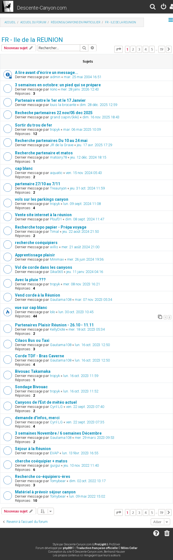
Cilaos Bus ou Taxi (32, 340)
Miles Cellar (129, 548)
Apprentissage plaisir (35, 255)
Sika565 (56, 272)
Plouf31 (56, 219)
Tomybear (58, 481)
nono (53, 89)
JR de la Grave (61, 145)
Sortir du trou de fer (33, 125)
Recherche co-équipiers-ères (42, 476)
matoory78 (58, 157)
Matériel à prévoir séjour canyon (45, 492)
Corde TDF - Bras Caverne (39, 356)
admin (55, 77)
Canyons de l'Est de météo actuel (46, 402)
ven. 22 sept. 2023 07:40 (85, 407)
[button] (118, 49)
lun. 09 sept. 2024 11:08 (82, 204)
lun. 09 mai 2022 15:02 (87, 496)
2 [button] (133, 49)
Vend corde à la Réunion (37, 295)
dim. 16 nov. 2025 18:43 (100, 117)
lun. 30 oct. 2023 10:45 (75, 312)
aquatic (56, 173)
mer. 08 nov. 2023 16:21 (81, 284)
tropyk (55, 129)
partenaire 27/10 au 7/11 (37, 184)
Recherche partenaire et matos (44, 153)
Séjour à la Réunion (33, 448)
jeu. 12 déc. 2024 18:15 (88, 157)
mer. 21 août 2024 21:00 (80, 247)
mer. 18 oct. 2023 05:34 (87, 329)
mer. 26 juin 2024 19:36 (85, 259)
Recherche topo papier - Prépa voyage (50, 227)
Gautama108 (60, 299)
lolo (52, 312)
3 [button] (139, 49)
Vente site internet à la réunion (43, 215)
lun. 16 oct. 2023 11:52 (80, 391)
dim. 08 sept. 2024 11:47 (84, 219)
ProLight (100, 544)
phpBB (67, 548)
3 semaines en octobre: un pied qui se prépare (58, 85)
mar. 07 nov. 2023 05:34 (93, 299)
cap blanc (24, 168)
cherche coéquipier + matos (41, 461)
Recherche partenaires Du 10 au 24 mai (51, 140)
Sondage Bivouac (31, 387)
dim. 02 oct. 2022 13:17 (87, 481)
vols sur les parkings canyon (41, 199)
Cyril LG (56, 407)
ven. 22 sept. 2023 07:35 (85, 422)
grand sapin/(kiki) (64, 117)
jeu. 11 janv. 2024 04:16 (84, 272)
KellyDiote (57, 329)
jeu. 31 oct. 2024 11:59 (87, 188)
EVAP (54, 453)
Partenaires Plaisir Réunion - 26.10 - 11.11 (54, 325)
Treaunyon (58, 188)
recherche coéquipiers (36, 242)
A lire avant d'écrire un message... (46, 72)
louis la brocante (63, 105)
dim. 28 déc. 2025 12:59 (98, 105)
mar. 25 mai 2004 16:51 (82, 77)
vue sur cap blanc (31, 307)
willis (54, 247)
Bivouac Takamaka (33, 371)
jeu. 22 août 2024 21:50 (80, 231)
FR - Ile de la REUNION (32, 39)
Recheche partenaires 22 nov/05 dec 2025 (54, 112)
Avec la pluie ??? (30, 279)
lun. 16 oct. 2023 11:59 (80, 376)
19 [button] (161, 49)
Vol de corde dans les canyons (43, 267)
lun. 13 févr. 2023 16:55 (80, 453)
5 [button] (152, 49)
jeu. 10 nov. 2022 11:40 (81, 465)
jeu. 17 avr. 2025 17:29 (94, 145)
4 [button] (145, 49)
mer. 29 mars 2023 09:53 (94, 437)
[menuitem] (153, 7)
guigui (55, 465)
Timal (54, 231)
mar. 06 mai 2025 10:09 (82, 129)
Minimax (57, 259)
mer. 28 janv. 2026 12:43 (80, 89)
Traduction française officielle (97, 548)
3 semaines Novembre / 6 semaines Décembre (58, 433)
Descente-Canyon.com (42, 8)
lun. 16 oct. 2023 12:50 (92, 345)
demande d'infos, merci (37, 418)
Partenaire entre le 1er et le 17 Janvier (50, 100)
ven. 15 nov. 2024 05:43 (84, 173)
